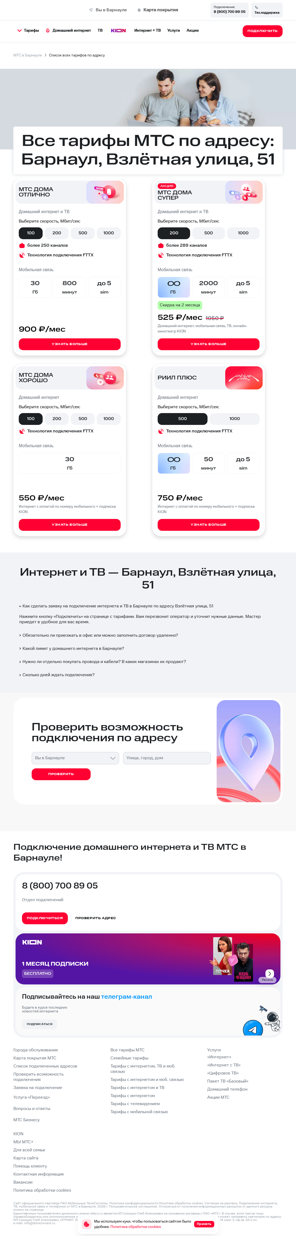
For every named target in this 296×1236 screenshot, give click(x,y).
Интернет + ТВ (147, 30)
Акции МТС (218, 1097)
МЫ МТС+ (23, 1142)
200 (57, 233)
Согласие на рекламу (221, 1203)
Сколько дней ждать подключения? (56, 675)
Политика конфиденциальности (133, 1203)
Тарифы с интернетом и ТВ (137, 1087)
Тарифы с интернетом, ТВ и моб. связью (142, 1069)
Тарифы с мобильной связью (139, 1112)
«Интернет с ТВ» (224, 1065)
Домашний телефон (227, 1089)
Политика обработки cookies (42, 1190)
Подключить (68, 616)
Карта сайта (25, 1158)
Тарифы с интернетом (132, 1095)
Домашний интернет (68, 30)
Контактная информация (38, 1174)
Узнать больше (70, 344)
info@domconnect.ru (39, 1223)
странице (36, 1210)
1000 (108, 233)
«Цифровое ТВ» (223, 1073)
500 (83, 233)
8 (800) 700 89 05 (229, 12)
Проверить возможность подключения (38, 1077)
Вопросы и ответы (31, 1108)
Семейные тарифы (129, 1058)
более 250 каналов (47, 245)
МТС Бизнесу (26, 1120)
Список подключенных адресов (45, 1066)
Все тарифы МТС (127, 1050)
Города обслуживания (35, 1050)
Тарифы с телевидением (135, 1103)
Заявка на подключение (37, 1087)
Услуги (173, 30)
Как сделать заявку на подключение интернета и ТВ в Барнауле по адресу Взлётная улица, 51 (116, 606)
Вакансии (22, 1182)
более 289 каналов (186, 245)
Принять (204, 1224)
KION (18, 1134)
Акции (193, 30)
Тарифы (28, 30)
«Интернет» (219, 1057)
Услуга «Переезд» (31, 1097)
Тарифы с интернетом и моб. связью (147, 1079)
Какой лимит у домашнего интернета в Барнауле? (71, 648)
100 (31, 233)
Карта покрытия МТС (34, 1058)
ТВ (100, 30)
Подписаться (39, 1024)
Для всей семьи (29, 1150)
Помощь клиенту (30, 1166)
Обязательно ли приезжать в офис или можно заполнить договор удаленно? (98, 635)
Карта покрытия (160, 10)
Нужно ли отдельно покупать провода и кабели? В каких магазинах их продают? (102, 661)
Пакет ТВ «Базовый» (227, 1081)
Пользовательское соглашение (133, 1207)
